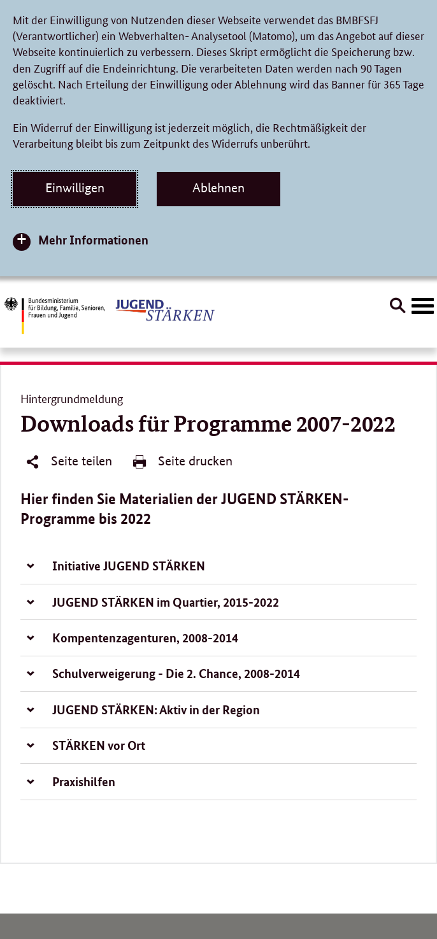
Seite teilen (68, 461)
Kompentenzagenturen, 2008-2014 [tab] (145, 638)
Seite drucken (182, 461)
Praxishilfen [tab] (83, 781)
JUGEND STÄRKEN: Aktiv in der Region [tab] (156, 709)
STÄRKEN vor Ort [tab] (98, 745)
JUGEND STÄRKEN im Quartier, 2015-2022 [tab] (165, 602)
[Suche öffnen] (397, 307)
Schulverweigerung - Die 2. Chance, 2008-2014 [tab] (176, 673)
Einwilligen (74, 187)
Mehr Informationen (93, 240)
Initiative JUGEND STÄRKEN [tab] (128, 566)
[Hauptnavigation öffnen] (423, 306)
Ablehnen (218, 187)
